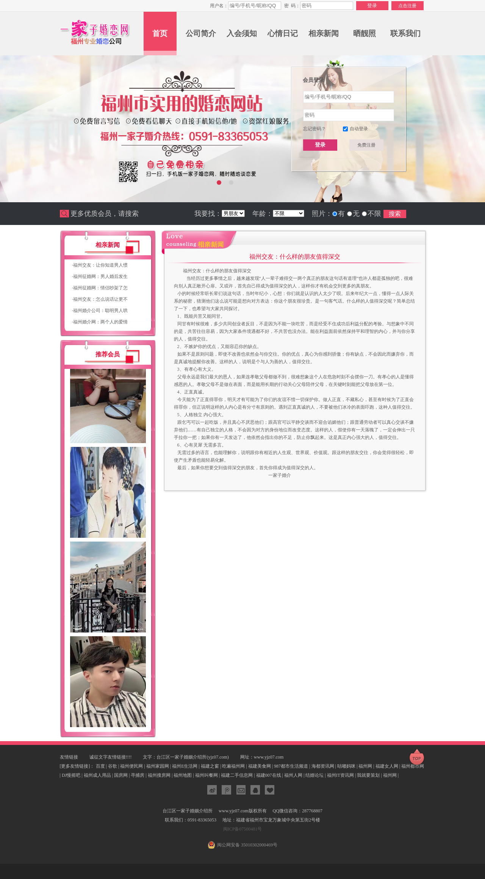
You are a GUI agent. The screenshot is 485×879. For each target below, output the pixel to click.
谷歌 (112, 766)
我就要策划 (368, 775)
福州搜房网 (159, 775)
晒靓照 (364, 33)
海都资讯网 (322, 766)
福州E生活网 (184, 766)
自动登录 (359, 128)
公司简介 (201, 33)
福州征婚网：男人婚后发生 (100, 276)
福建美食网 (259, 766)
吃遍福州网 (233, 766)
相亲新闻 (323, 33)
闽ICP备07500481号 (242, 829)
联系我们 (405, 33)
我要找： (208, 213)
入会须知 (242, 33)
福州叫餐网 (206, 775)
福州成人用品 (97, 775)
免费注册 (366, 145)
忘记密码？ (314, 128)
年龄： (262, 213)
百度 (100, 766)
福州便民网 (131, 766)
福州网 (365, 766)
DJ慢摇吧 (71, 775)
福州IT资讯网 (340, 775)
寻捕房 (137, 775)
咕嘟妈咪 (346, 766)
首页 (159, 33)
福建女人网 (386, 766)
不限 (374, 213)
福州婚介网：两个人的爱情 (100, 322)
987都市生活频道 (291, 766)
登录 (320, 145)
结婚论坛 (314, 775)
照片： (322, 213)
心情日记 (283, 33)
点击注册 (407, 5)
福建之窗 (210, 766)
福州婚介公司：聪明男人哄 (100, 310)
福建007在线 (268, 775)
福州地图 (183, 775)
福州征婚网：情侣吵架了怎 (100, 287)
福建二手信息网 (237, 775)
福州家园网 (157, 766)
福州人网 (293, 775)
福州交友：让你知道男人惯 (100, 265)
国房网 (121, 775)
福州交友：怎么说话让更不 (100, 299)
